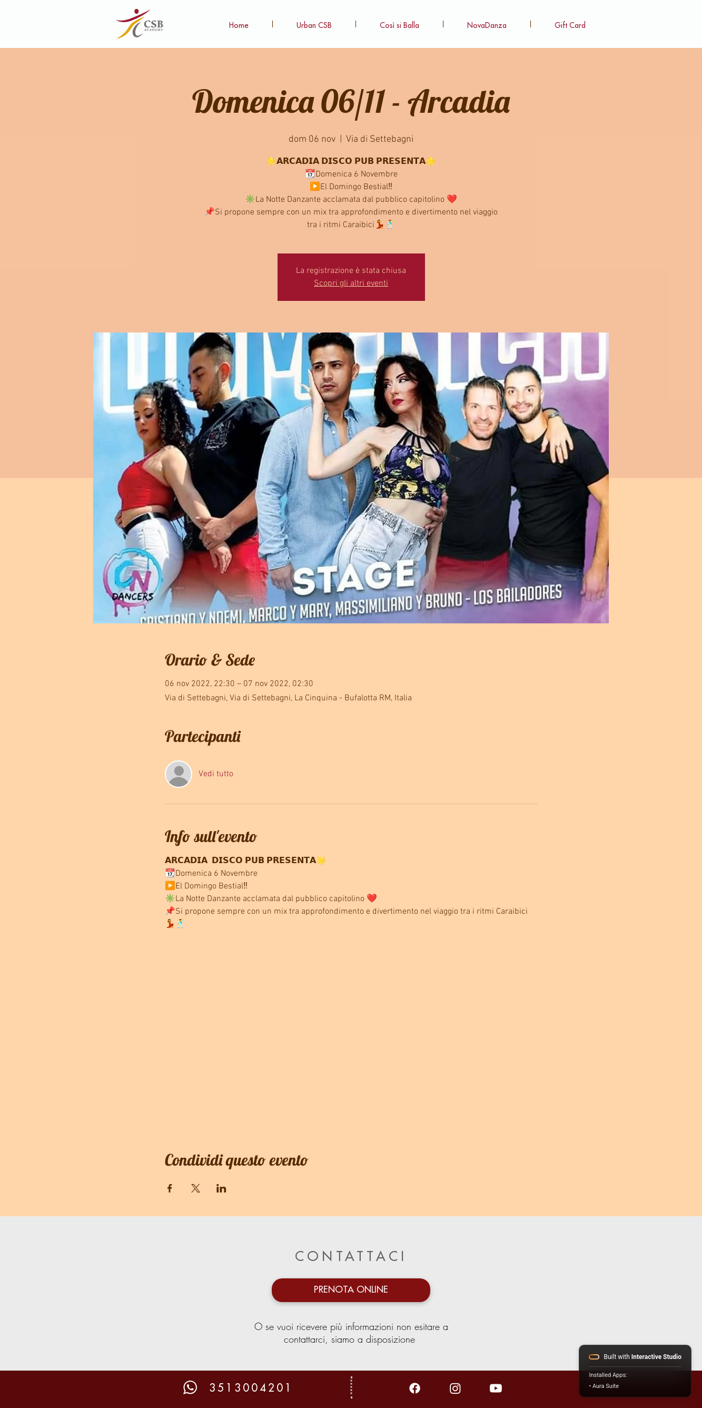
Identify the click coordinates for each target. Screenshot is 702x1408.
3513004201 (251, 1388)
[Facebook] (415, 1388)
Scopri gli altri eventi (351, 283)
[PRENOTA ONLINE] (351, 1290)
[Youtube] (496, 1388)
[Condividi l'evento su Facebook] (170, 1188)
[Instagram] (455, 1388)
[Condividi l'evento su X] (196, 1188)
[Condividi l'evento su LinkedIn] (221, 1188)
